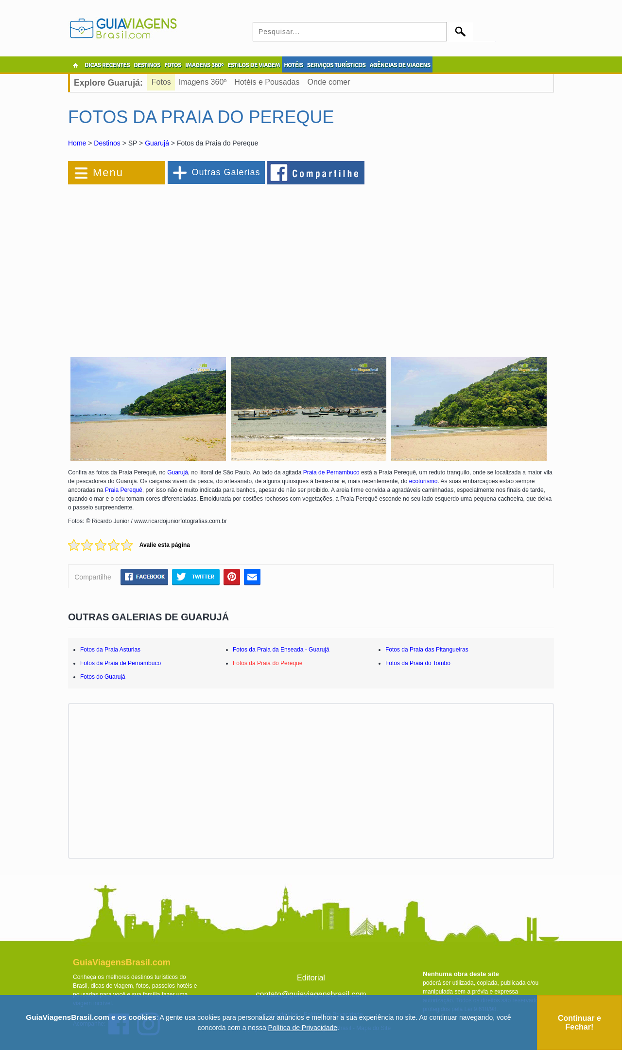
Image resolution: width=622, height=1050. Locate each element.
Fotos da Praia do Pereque (267, 663)
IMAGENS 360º (204, 65)
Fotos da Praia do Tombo (417, 663)
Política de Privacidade (302, 1028)
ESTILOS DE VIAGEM (253, 65)
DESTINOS (147, 65)
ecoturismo (423, 481)
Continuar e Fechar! (579, 1022)
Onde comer (328, 82)
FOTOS (172, 65)
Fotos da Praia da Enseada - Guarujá (281, 649)
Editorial (311, 978)
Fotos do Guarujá (102, 676)
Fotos (161, 82)
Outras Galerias (225, 172)
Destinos (107, 143)
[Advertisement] (174, 265)
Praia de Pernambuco (331, 472)
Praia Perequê (123, 490)
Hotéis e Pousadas (266, 82)
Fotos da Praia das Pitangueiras (426, 649)
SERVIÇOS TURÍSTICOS (336, 65)
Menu (108, 172)
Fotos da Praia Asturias (110, 649)
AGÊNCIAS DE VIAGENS (399, 65)
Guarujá (157, 143)
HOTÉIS (293, 65)
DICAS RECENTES (107, 65)
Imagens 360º (202, 82)
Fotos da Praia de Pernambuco (120, 663)
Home (77, 143)
